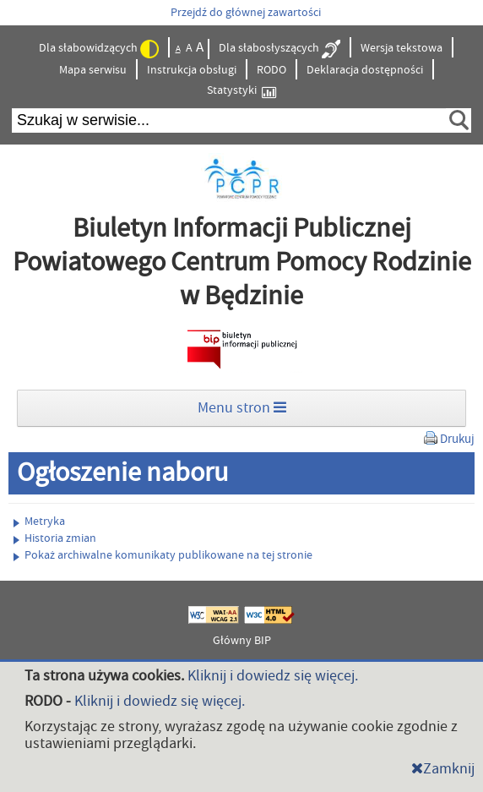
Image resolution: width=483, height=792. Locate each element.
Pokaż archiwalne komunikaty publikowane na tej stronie (163, 555)
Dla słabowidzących (99, 49)
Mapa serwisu (93, 70)
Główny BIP (242, 640)
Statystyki (241, 91)
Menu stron (242, 408)
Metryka (39, 521)
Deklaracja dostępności (365, 70)
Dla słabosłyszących (279, 49)
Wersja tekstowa (401, 48)
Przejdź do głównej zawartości (246, 12)
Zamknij (443, 768)
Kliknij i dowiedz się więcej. (272, 675)
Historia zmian (55, 538)
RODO (271, 70)
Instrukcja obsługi (191, 70)
